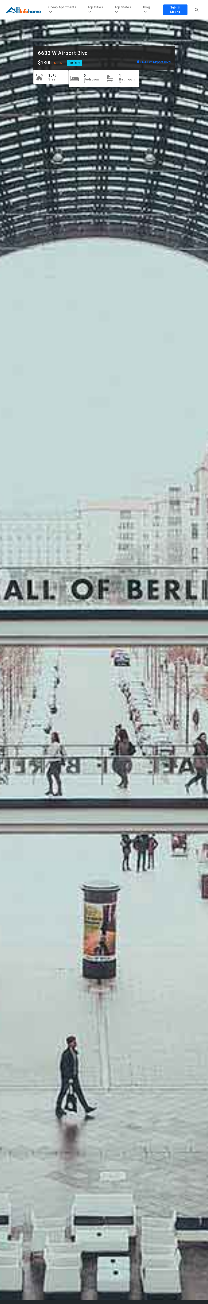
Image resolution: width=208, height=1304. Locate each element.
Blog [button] (146, 9)
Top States (123, 9)
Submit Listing (175, 9)
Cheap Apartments (62, 9)
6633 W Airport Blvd (63, 53)
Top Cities (95, 9)
